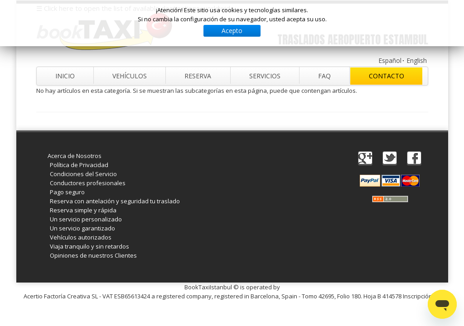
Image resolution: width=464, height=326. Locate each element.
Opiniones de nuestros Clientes (93, 255)
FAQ (324, 76)
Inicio (65, 76)
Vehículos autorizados (80, 237)
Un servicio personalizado (86, 219)
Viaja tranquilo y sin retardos (89, 246)
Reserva (197, 76)
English (416, 60)
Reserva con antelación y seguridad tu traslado (115, 201)
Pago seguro (67, 192)
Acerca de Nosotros (75, 156)
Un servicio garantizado (82, 228)
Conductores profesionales (88, 183)
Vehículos (129, 76)
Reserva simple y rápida (83, 210)
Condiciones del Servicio (83, 174)
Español (389, 60)
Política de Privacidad (79, 165)
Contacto (386, 76)
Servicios (264, 76)
